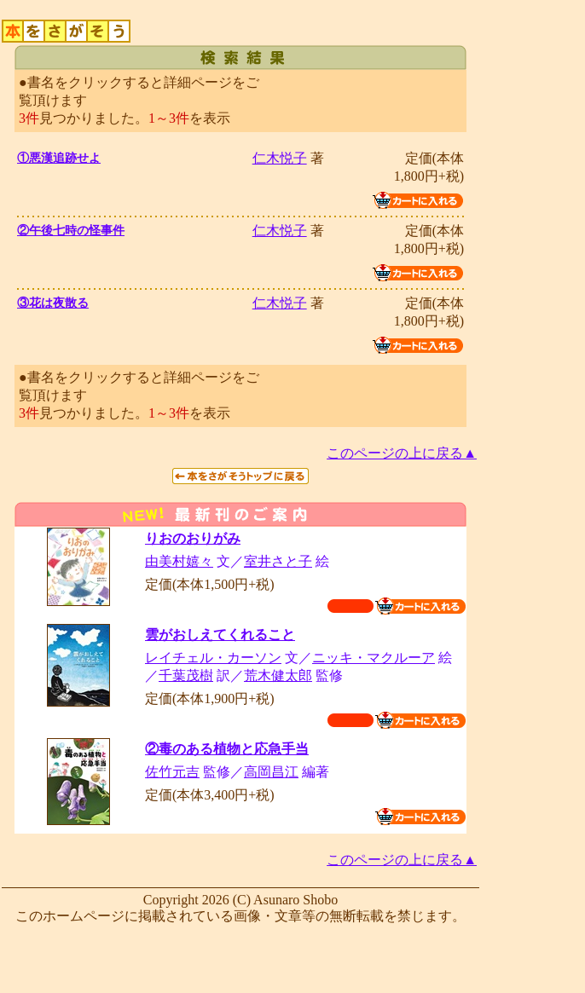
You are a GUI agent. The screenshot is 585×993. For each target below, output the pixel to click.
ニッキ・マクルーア (373, 657)
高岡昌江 (271, 772)
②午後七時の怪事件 (71, 230)
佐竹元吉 (172, 772)
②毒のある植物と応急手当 (227, 749)
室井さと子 (278, 561)
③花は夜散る (53, 303)
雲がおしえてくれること (220, 634)
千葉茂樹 (186, 675)
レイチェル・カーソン (213, 657)
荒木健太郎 (278, 675)
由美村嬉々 (179, 561)
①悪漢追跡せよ (59, 158)
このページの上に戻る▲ (402, 453)
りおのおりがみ (192, 538)
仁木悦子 (279, 158)
